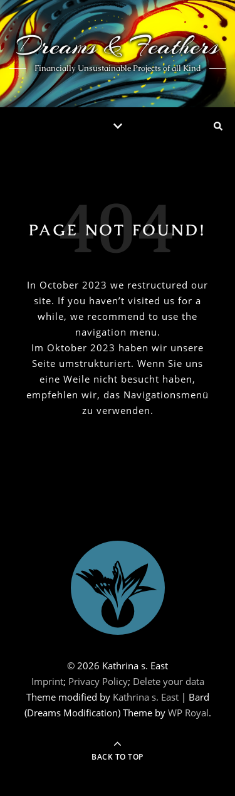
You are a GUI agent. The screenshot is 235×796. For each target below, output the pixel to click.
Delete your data (168, 681)
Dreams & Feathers (117, 45)
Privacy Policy (98, 681)
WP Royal (188, 712)
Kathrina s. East (146, 697)
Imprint (47, 681)
